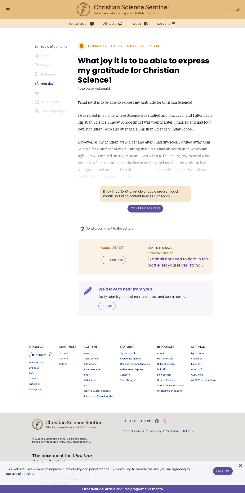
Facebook (34, 384)
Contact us (41, 355)
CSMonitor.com (166, 364)
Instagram (35, 389)
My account (198, 353)
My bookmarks (128, 353)
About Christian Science (170, 385)
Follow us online (137, 420)
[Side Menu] (7, 9)
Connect (36, 346)
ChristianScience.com (169, 391)
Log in (222, 9)
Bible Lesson (164, 374)
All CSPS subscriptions (203, 380)
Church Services (166, 380)
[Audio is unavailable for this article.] (42, 56)
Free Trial (196, 364)
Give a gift (197, 369)
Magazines (67, 346)
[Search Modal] (237, 9)
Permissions (172, 430)
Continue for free (144, 208)
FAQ (31, 373)
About (160, 353)
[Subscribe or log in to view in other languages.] (50, 111)
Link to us (34, 368)
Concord (125, 374)
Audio (86, 385)
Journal (63, 353)
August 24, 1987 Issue (142, 46)
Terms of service (132, 430)
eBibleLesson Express (131, 369)
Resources (165, 346)
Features (127, 346)
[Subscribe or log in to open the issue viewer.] (47, 102)
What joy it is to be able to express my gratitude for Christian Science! (142, 70)
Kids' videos (89, 364)
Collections (89, 380)
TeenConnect (91, 358)
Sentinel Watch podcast (96, 391)
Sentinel (63, 358)
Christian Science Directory (135, 364)
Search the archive (130, 358)
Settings (198, 346)
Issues (86, 353)
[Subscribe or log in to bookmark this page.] (46, 74)
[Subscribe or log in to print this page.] (41, 92)
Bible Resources (92, 369)
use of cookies (22, 474)
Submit (106, 306)
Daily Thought (128, 380)
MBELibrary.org (165, 358)
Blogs (86, 374)
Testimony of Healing (104, 46)
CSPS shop (197, 374)
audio (98, 396)
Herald (63, 364)
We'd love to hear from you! (124, 289)
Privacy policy (153, 430)
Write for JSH (36, 362)
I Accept (222, 470)
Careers (33, 378)
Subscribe (196, 358)
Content (90, 346)
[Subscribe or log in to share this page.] (42, 65)
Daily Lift (161, 369)
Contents (112, 260)
